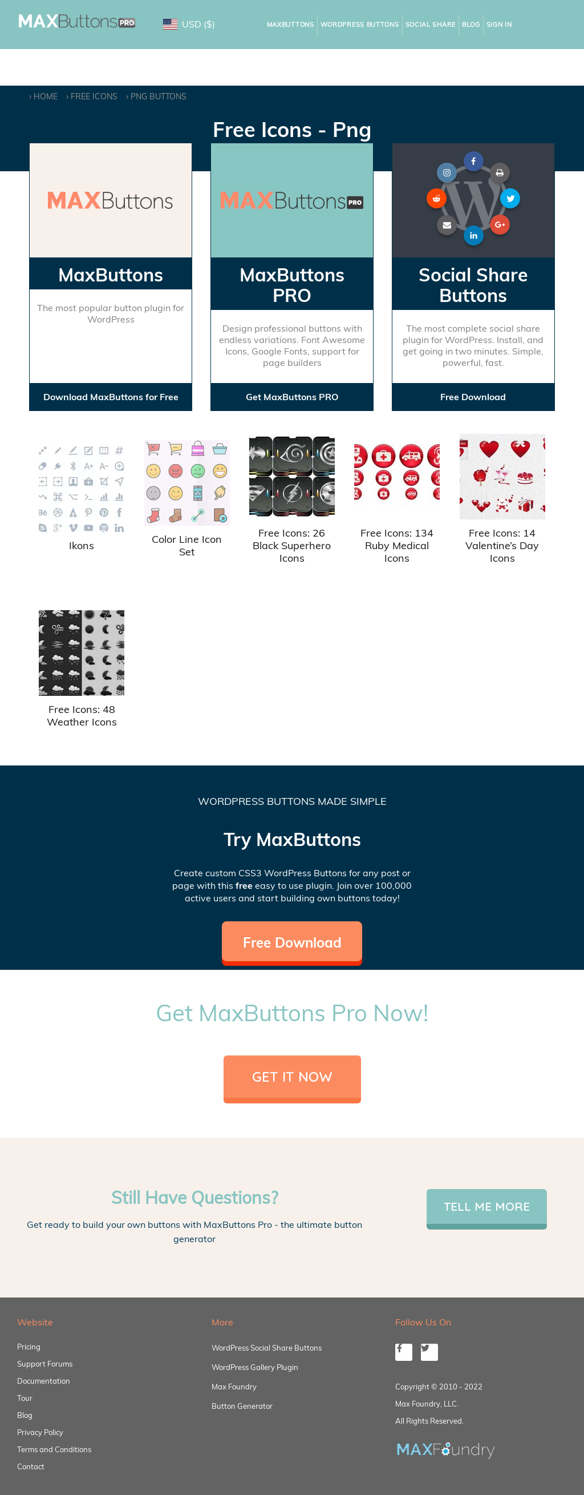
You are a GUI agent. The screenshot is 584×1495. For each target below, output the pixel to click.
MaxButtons (290, 25)
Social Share (430, 25)
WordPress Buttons (360, 25)
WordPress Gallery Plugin (255, 1367)
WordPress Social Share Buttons (267, 1347)
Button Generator (242, 1406)
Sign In (499, 25)
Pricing (28, 1346)
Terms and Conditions (54, 1449)
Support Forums (44, 1363)
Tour (25, 1398)
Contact (30, 1466)
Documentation (43, 1380)
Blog (471, 25)
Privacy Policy (40, 1432)
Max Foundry (234, 1386)
